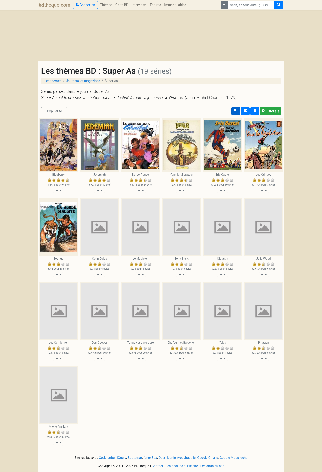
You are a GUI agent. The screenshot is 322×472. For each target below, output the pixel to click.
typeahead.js (186, 458)
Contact (157, 466)
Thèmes (106, 5)
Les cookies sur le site (182, 466)
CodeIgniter (107, 458)
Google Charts (207, 458)
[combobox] (251, 5)
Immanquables (175, 5)
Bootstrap (135, 458)
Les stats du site (212, 466)
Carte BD (121, 5)
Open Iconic (167, 458)
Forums (155, 5)
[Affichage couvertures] (235, 111)
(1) (270, 111)
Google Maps (229, 458)
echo (244, 458)
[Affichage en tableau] (254, 111)
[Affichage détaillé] (245, 111)
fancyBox (150, 458)
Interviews (139, 5)
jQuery (121, 458)
